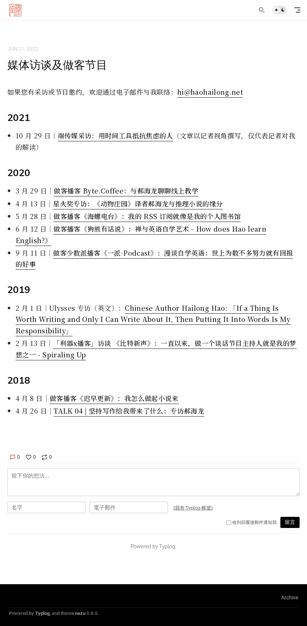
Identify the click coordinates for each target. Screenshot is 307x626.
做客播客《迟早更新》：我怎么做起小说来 (114, 398)
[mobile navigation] (297, 10)
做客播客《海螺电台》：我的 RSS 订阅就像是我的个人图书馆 (147, 216)
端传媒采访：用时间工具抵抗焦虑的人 (115, 135)
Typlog (42, 613)
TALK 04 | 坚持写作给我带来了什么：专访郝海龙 (129, 410)
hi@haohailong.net (210, 92)
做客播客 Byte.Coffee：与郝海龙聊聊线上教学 (126, 190)
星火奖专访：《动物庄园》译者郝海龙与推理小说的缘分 (138, 203)
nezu (80, 613)
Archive (289, 597)
